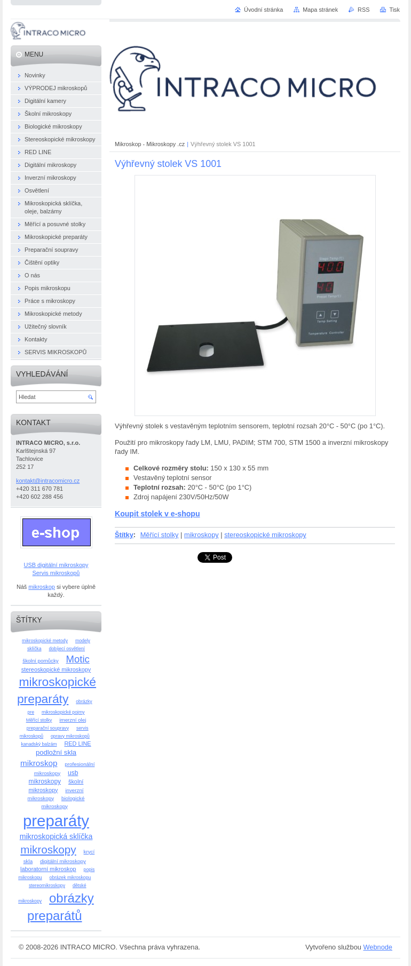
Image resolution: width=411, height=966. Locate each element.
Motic (78, 659)
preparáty (56, 820)
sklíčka (34, 648)
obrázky (84, 701)
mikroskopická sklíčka (56, 836)
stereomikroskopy (47, 885)
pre (30, 712)
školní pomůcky (40, 661)
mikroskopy (201, 535)
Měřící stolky (159, 535)
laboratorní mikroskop (48, 869)
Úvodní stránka (263, 9)
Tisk (394, 9)
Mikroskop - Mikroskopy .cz (150, 144)
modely (82, 640)
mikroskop (41, 587)
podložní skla (56, 752)
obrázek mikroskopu (70, 877)
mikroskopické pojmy (63, 712)
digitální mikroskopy (63, 861)
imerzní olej (72, 720)
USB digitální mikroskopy (56, 565)
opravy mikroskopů (70, 736)
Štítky (124, 535)
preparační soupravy (48, 728)
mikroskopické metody (45, 640)
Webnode (377, 947)
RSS (363, 9)
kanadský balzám (39, 744)
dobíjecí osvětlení (67, 648)
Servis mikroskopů (56, 573)
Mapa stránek (320, 9)
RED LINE (77, 743)
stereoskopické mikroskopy (265, 535)
